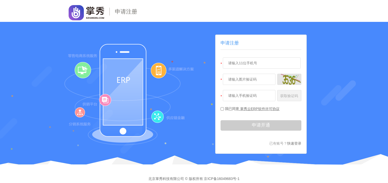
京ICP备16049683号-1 (221, 179)
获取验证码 (289, 96)
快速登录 (294, 143)
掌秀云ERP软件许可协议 (259, 109)
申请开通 (261, 125)
